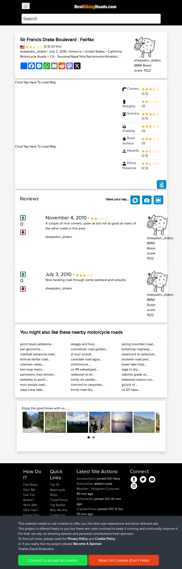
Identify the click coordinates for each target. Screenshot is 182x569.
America (75, 51)
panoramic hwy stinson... (38, 374)
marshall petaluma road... (38, 354)
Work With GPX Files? (30, 507)
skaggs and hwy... (84, 344)
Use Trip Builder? (29, 497)
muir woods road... (33, 384)
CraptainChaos (87, 509)
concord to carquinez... (88, 384)
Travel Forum (59, 500)
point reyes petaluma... (37, 344)
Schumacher (85, 483)
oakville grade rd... (135, 374)
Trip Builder (58, 505)
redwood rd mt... (83, 374)
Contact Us (57, 515)
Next (165, 422)
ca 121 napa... (131, 389)
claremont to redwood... (139, 354)
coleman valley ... (33, 364)
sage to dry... (131, 369)
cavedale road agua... (86, 359)
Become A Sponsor (87, 543)
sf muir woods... (82, 354)
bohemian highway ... (137, 349)
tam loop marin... (32, 369)
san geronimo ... (32, 349)
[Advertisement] (65, 114)
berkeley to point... (34, 379)
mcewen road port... (136, 359)
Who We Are (58, 510)
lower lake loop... (134, 364)
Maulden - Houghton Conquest (98, 488)
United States (94, 51)
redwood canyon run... (138, 379)
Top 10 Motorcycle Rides (57, 489)
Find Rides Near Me (30, 487)
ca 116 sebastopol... (85, 369)
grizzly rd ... (130, 384)
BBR (110, 478)
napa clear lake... (32, 389)
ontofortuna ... (81, 364)
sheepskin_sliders (33, 51)
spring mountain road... (138, 344)
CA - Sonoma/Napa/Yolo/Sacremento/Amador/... (85, 56)
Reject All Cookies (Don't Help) (124, 560)
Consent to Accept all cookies (52, 560)
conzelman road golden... (89, 349)
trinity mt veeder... (84, 379)
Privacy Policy (77, 538)
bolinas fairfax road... (35, 359)
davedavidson (87, 478)
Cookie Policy (105, 538)
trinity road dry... (82, 389)
